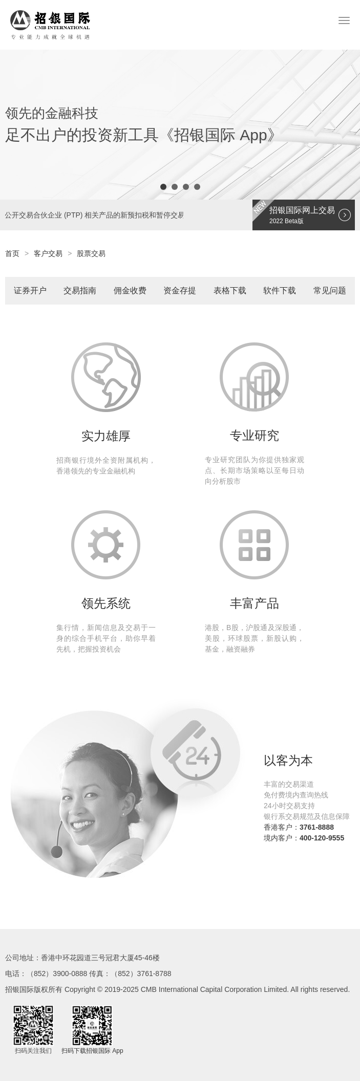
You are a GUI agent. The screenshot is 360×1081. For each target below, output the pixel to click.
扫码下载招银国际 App (92, 1050)
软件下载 (279, 290)
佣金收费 (130, 290)
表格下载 (230, 290)
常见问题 (329, 290)
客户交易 (48, 253)
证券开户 (30, 290)
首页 (12, 253)
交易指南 (79, 290)
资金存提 (179, 290)
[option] (180, 125)
